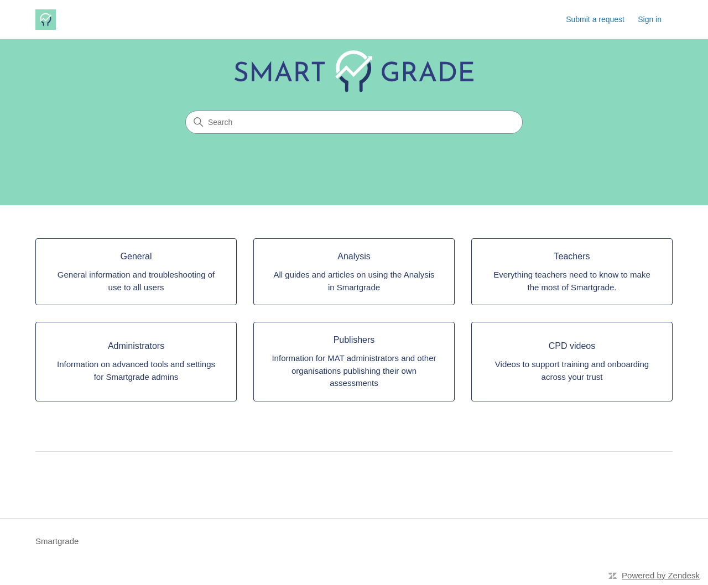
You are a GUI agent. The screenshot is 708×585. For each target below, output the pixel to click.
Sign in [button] (650, 19)
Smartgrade (57, 541)
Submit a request (595, 19)
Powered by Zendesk (661, 575)
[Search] (354, 122)
